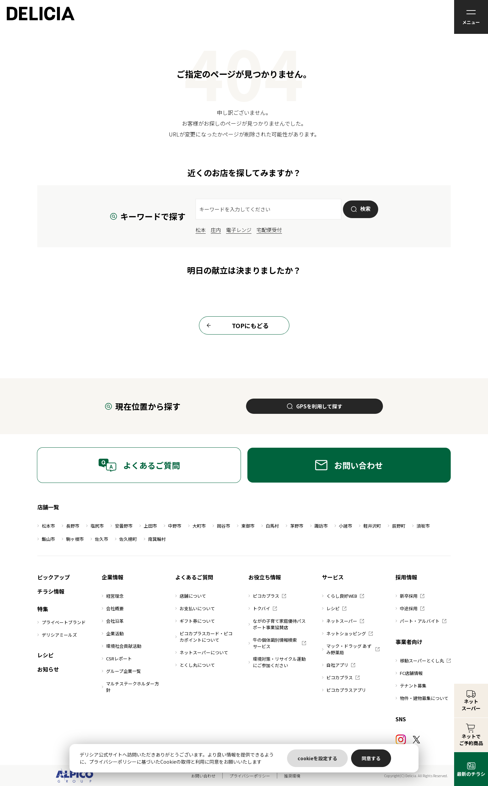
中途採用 (409, 608)
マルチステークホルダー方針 (130, 686)
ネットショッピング (347, 633)
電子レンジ (238, 229)
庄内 (216, 229)
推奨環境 (292, 776)
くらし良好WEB (343, 596)
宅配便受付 (269, 229)
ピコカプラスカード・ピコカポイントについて (203, 636)
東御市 (246, 526)
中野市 (172, 526)
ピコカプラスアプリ (344, 690)
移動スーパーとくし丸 (423, 660)
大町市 (197, 526)
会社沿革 (113, 621)
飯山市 (46, 539)
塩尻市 (95, 526)
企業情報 (112, 577)
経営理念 (113, 596)
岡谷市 (221, 526)
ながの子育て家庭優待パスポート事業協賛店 (277, 624)
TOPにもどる (236, 325)
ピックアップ (53, 577)
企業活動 (113, 633)
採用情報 (406, 577)
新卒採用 (409, 596)
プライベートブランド (61, 622)
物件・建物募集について (421, 698)
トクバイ (262, 608)
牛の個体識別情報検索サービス (277, 643)
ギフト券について (195, 621)
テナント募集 (410, 685)
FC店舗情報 (409, 673)
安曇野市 (121, 526)
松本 (201, 229)
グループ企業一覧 (121, 671)
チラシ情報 (50, 591)
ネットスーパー (343, 621)
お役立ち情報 (264, 577)
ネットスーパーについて (201, 652)
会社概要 (113, 608)
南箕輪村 (155, 539)
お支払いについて (195, 608)
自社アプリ (338, 665)
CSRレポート (117, 658)
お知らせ (48, 669)
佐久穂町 (126, 539)
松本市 (46, 526)
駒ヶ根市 (73, 539)
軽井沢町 (370, 526)
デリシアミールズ (57, 635)
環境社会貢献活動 (121, 646)
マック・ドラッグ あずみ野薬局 (351, 649)
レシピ (45, 655)
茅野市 (294, 526)
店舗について (190, 596)
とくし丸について (195, 665)
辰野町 (396, 526)
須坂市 (421, 526)
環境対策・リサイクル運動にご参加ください (277, 662)
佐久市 (99, 539)
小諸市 (343, 526)
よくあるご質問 (139, 465)
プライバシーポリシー (249, 776)
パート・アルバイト (420, 621)
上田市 (148, 526)
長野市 (70, 526)
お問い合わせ (349, 465)
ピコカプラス (267, 596)
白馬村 (270, 526)
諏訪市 (319, 526)
